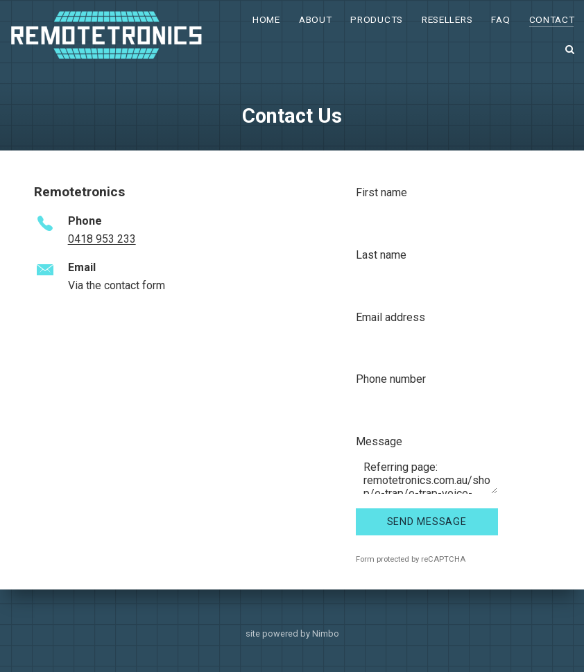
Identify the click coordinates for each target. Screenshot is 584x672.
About (315, 19)
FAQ (500, 19)
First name (381, 192)
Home (266, 19)
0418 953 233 (102, 238)
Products (376, 19)
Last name (381, 254)
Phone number (391, 379)
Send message (427, 522)
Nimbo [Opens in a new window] (325, 633)
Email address (390, 317)
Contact (552, 19)
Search (570, 49)
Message (379, 441)
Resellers (447, 19)
